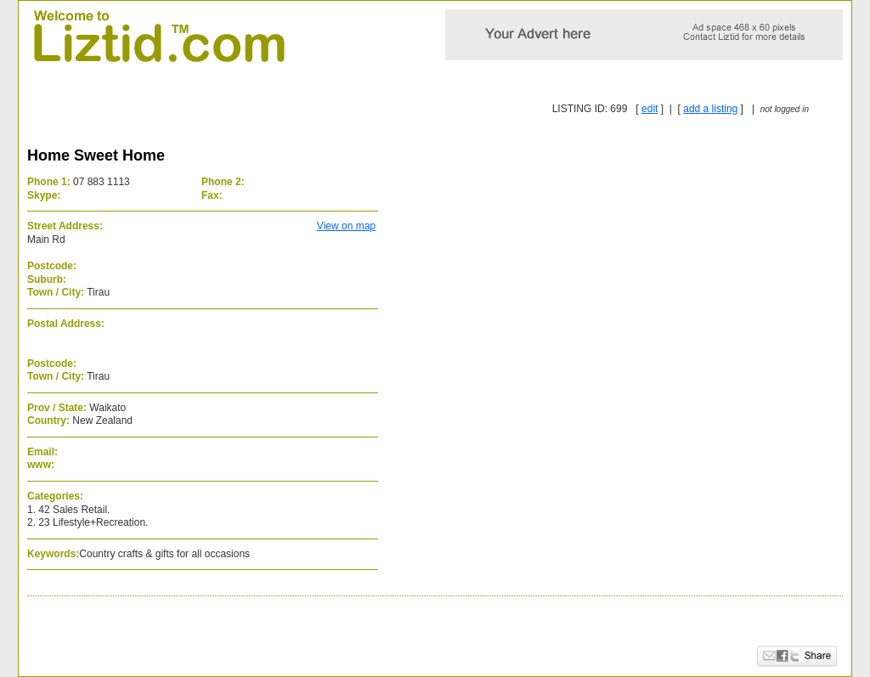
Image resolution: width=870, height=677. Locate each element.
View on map (346, 226)
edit (649, 109)
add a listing (710, 109)
